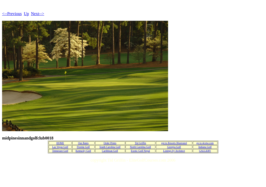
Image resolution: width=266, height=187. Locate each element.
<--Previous (12, 13)
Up (26, 13)
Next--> (37, 13)
